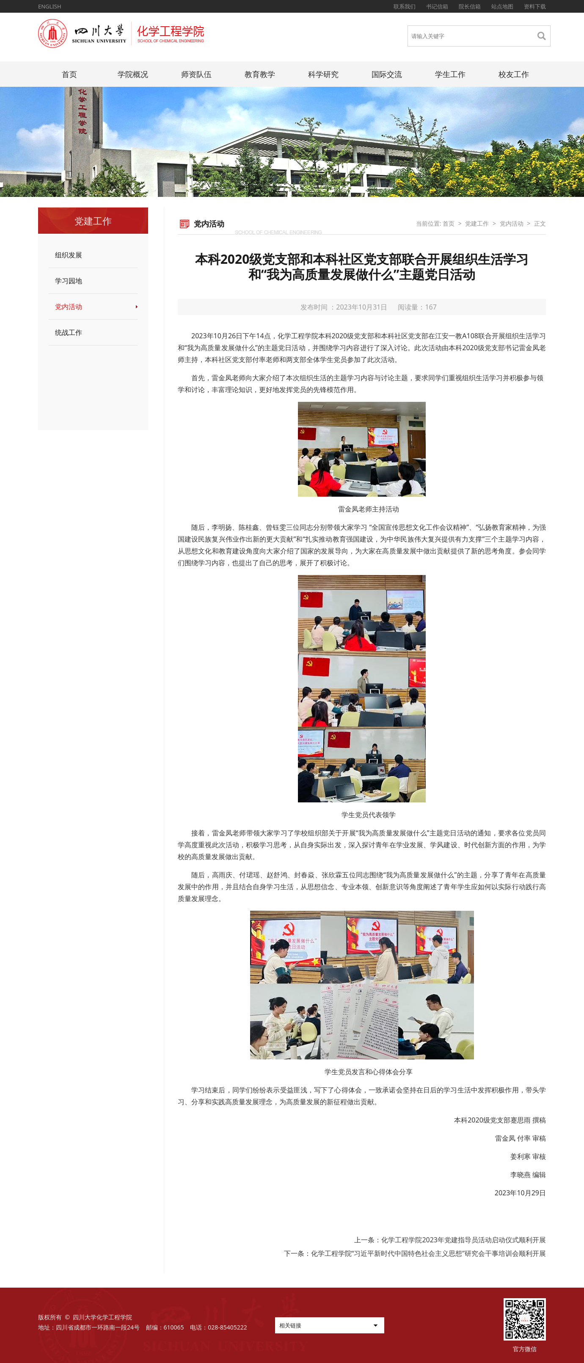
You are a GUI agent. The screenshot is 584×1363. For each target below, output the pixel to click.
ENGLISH (49, 6)
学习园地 (68, 280)
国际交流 (387, 74)
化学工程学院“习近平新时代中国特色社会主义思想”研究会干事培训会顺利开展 (428, 1253)
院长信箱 (470, 6)
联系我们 (405, 6)
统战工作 (68, 332)
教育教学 (260, 74)
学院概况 (133, 74)
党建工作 (477, 223)
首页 (69, 74)
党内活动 (68, 306)
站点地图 (502, 6)
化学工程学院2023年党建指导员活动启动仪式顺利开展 (463, 1239)
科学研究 (323, 74)
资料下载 (535, 6)
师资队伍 (196, 74)
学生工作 (450, 74)
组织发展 (68, 255)
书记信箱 (437, 6)
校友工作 (514, 74)
